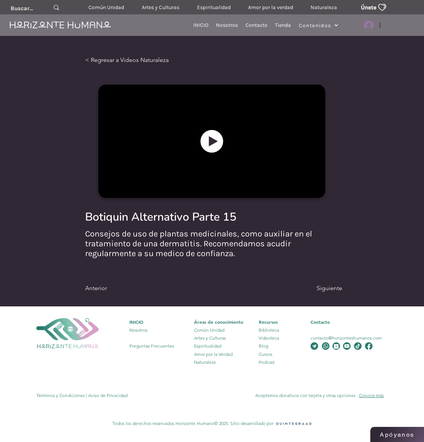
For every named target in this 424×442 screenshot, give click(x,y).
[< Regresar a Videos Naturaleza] (138, 60)
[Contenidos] (318, 25)
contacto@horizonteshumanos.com (346, 338)
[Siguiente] (316, 288)
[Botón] (211, 141)
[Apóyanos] (397, 434)
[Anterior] (115, 288)
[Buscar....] (22, 8)
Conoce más (371, 395)
